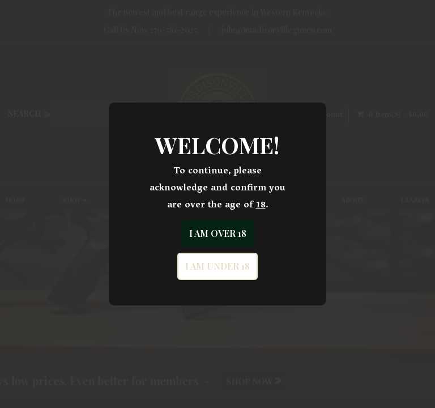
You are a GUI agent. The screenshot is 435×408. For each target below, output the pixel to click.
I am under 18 (217, 266)
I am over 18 (217, 233)
